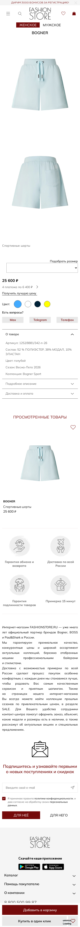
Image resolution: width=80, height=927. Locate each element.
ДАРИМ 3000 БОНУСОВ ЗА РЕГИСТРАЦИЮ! (40, 2)
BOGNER (40, 33)
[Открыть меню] (8, 13)
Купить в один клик (34, 921)
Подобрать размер (64, 261)
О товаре (12, 334)
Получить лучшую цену (20, 293)
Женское (27, 25)
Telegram (40, 320)
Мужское (52, 25)
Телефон (67, 320)
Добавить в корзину (40, 910)
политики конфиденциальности (53, 798)
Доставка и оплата (19, 393)
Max (13, 320)
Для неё (21, 815)
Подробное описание (21, 384)
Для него (59, 815)
